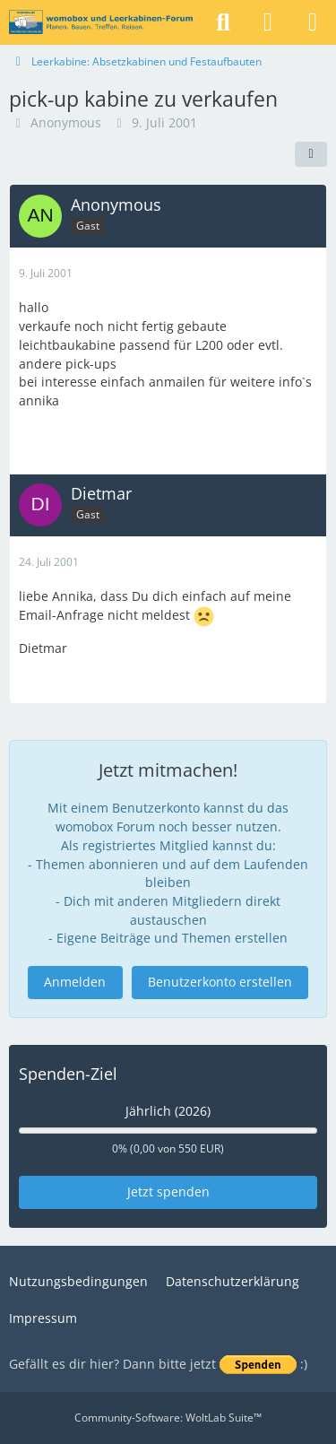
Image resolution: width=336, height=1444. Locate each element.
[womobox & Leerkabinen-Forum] (100, 22)
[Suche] (223, 22)
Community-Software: (168, 1417)
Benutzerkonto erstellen (220, 981)
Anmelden (75, 981)
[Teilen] (311, 154)
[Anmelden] (268, 22)
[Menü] (313, 22)
